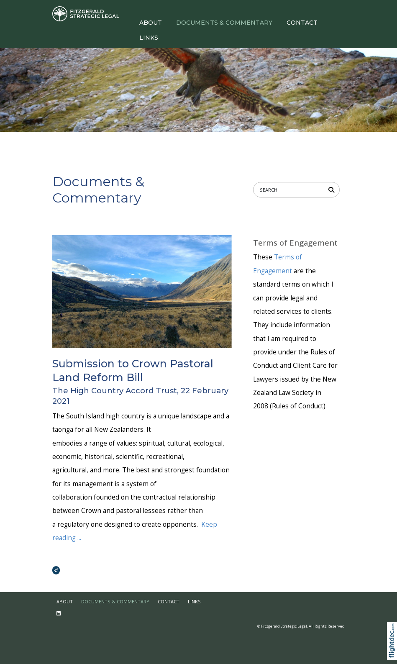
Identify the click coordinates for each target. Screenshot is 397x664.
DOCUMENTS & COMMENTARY (224, 22)
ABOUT (150, 22)
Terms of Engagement (295, 243)
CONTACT (302, 22)
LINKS (148, 37)
